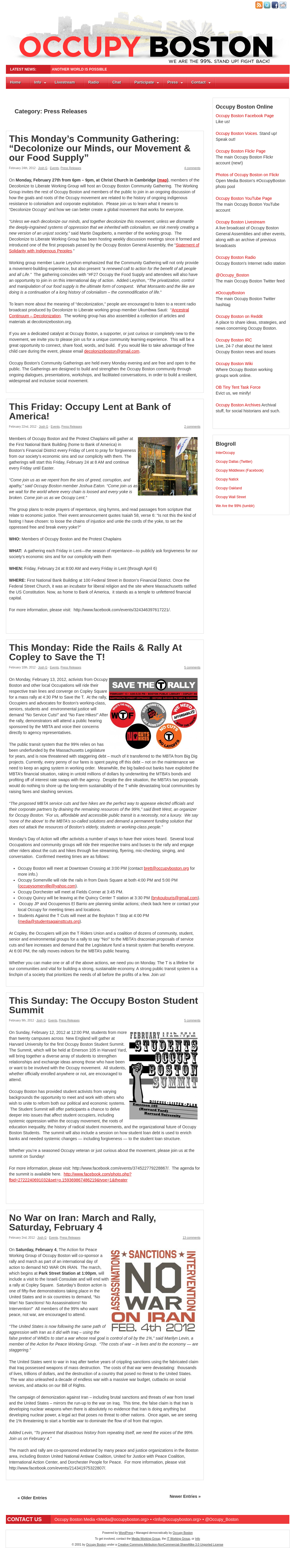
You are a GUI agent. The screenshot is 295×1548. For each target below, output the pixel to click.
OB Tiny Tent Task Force (238, 387)
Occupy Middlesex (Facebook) (240, 470)
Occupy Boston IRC (234, 340)
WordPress (126, 1532)
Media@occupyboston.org (123, 1519)
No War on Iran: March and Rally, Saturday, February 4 (82, 1222)
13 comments (191, 1237)
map (163, 180)
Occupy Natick (227, 479)
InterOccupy (225, 453)
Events (54, 168)
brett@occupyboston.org (166, 868)
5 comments (192, 667)
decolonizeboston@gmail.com (111, 351)
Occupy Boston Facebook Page (245, 115)
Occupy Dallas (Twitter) (234, 462)
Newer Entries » (185, 1496)
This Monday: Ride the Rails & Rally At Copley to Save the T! (95, 652)
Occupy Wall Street (231, 497)
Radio (93, 82)
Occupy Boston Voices (236, 133)
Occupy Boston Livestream (240, 222)
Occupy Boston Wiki (234, 363)
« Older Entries (32, 1497)
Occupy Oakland (229, 488)
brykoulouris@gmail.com (175, 897)
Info (40, 82)
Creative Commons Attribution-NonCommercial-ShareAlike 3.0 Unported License (170, 1544)
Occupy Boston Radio (236, 257)
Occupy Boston (183, 1532)
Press (175, 82)
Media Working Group (146, 1538)
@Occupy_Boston (232, 275)
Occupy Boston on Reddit (239, 316)
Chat (117, 82)
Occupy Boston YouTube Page (244, 198)
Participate (146, 82)
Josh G (43, 168)
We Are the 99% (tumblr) (235, 506)
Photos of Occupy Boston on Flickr (247, 174)
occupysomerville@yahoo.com (47, 886)
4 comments (192, 168)
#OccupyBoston (230, 292)
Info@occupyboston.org (177, 1519)
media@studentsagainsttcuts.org (49, 921)
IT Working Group (178, 1538)
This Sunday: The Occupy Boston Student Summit (103, 1005)
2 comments (192, 426)
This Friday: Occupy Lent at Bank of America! (90, 411)
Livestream (65, 82)
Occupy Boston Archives (238, 405)
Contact (201, 82)
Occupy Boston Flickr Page (241, 151)
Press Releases (71, 168)
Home (15, 82)
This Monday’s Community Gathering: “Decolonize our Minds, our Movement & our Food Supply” (100, 148)
